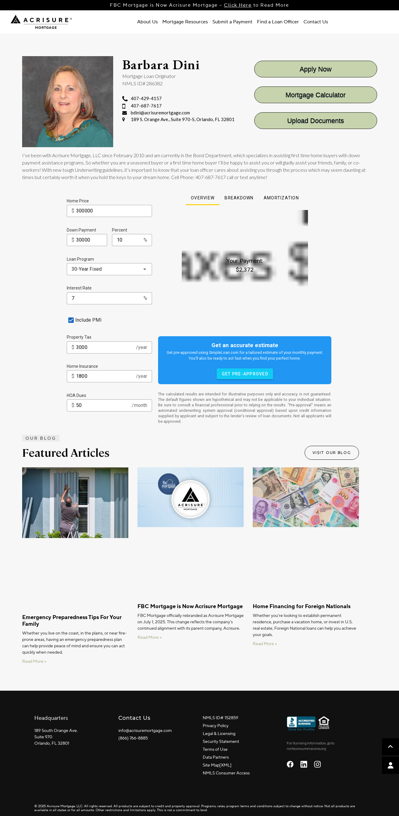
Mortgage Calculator (316, 95)
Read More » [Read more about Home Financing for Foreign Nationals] (265, 644)
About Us (147, 22)
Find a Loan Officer (278, 22)
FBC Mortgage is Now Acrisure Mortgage (190, 606)
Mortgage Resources (185, 22)
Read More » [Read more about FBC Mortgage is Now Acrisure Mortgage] (149, 637)
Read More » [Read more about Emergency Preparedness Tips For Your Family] (34, 661)
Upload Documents (315, 120)
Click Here (238, 5)
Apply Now (315, 69)
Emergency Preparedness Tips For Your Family (72, 621)
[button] (390, 765)
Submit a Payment (232, 22)
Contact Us (315, 22)
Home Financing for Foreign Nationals (301, 606)
